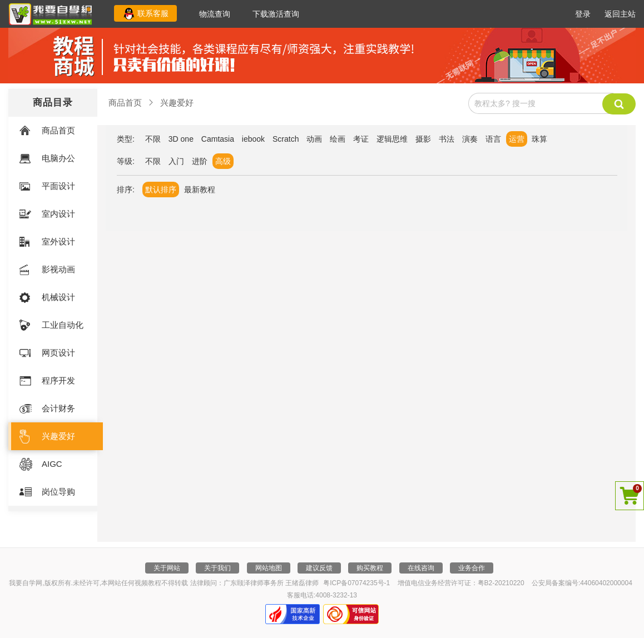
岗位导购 (58, 491)
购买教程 (369, 568)
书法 (446, 138)
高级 (223, 161)
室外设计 (58, 241)
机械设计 (58, 297)
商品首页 (58, 130)
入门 (176, 161)
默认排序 (160, 189)
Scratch (286, 138)
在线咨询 (421, 568)
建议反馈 (319, 568)
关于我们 (217, 568)
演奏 (470, 138)
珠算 (539, 138)
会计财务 (58, 408)
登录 (583, 13)
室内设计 (58, 213)
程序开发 (58, 380)
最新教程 (199, 189)
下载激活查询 (275, 13)
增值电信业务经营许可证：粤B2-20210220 (461, 583)
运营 (516, 138)
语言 (493, 138)
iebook (253, 138)
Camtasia (217, 138)
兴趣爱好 (58, 436)
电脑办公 (58, 158)
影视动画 (58, 269)
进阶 (199, 161)
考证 (361, 138)
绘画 (337, 138)
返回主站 (620, 13)
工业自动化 (62, 325)
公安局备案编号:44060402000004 (582, 583)
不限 (153, 138)
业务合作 (471, 568)
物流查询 (214, 13)
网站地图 (268, 568)
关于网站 (166, 568)
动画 (314, 138)
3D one (181, 138)
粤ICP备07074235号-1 (356, 583)
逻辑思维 (392, 138)
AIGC (52, 463)
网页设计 (58, 352)
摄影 (423, 138)
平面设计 (58, 186)
